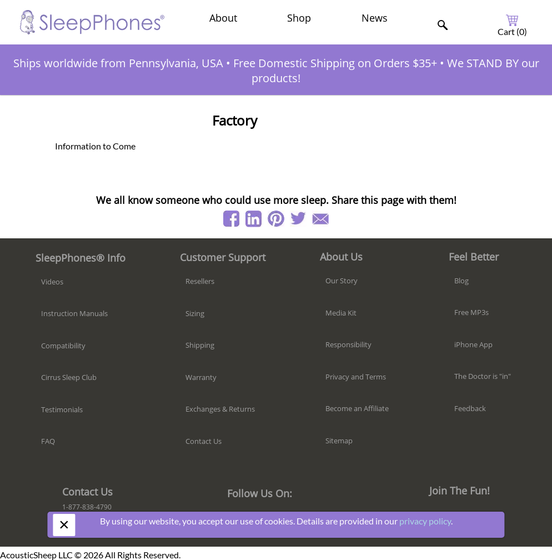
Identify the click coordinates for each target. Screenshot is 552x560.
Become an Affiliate (357, 408)
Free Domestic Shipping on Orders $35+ (335, 63)
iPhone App (473, 344)
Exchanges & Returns (220, 409)
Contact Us (203, 441)
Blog (461, 281)
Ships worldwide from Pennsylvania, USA (118, 63)
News (375, 17)
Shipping (199, 345)
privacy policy (425, 521)
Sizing (194, 313)
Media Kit (341, 313)
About (223, 17)
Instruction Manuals (74, 313)
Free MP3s (471, 312)
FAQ (48, 441)
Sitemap (339, 441)
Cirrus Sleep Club (69, 377)
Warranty (201, 377)
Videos (52, 282)
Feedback (470, 408)
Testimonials (62, 409)
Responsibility (348, 344)
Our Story (341, 281)
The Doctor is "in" (482, 376)
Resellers (199, 281)
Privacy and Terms (355, 377)
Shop (299, 17)
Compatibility (63, 346)
